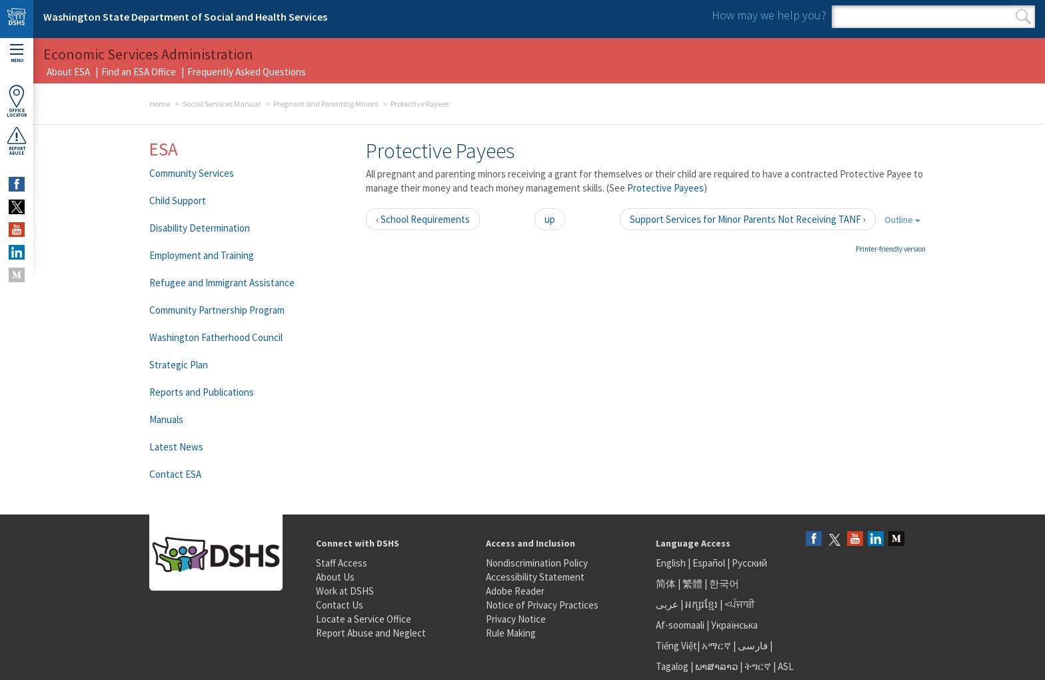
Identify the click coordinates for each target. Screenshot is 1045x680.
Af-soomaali (680, 625)
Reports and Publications (201, 392)
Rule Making (511, 633)
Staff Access (341, 563)
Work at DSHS (345, 591)
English (672, 563)
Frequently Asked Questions (246, 71)
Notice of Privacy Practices (542, 605)
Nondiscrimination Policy (537, 563)
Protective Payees (665, 188)
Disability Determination (199, 228)
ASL (786, 666)
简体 (666, 583)
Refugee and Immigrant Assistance (222, 282)
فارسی (752, 645)
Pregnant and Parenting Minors (325, 104)
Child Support (177, 200)
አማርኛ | (719, 645)
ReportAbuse (17, 140)
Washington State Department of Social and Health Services (185, 16)
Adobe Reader (515, 591)
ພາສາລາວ (716, 666)
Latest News (176, 446)
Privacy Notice (516, 619)
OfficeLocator (17, 101)
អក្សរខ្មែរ (701, 604)
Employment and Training (201, 255)
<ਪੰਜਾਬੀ (739, 604)
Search (1023, 16)
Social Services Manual (222, 104)
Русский (749, 563)
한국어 (724, 583)
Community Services (191, 173)
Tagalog (672, 666)
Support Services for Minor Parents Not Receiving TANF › (748, 219)
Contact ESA (175, 474)
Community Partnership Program (217, 310)
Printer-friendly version (891, 249)
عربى (667, 604)
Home (159, 104)
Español (708, 563)
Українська (734, 625)
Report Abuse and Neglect (371, 633)
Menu (16, 53)
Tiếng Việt (676, 645)
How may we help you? (769, 15)
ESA (163, 148)
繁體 (693, 583)
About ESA (68, 71)
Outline (902, 220)
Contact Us (339, 605)
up (549, 219)
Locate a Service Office (363, 619)
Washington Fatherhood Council (216, 337)
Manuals (166, 419)
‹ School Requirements (423, 219)
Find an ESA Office (138, 71)
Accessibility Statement (535, 577)
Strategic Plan (178, 364)
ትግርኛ (757, 666)
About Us (335, 577)
